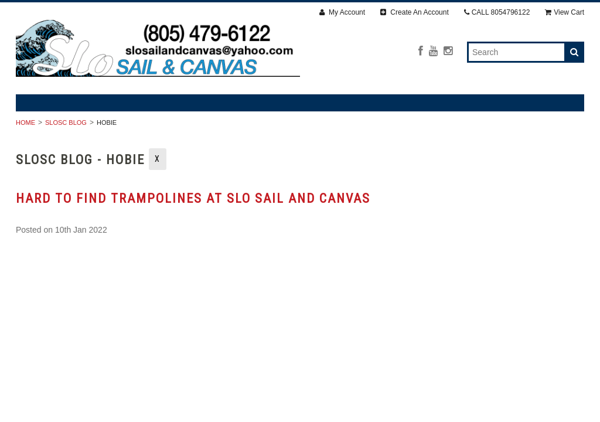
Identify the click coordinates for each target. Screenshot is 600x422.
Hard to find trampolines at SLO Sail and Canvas (193, 198)
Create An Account (414, 12)
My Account (342, 12)
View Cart (564, 12)
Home (25, 122)
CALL (497, 12)
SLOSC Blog (66, 122)
